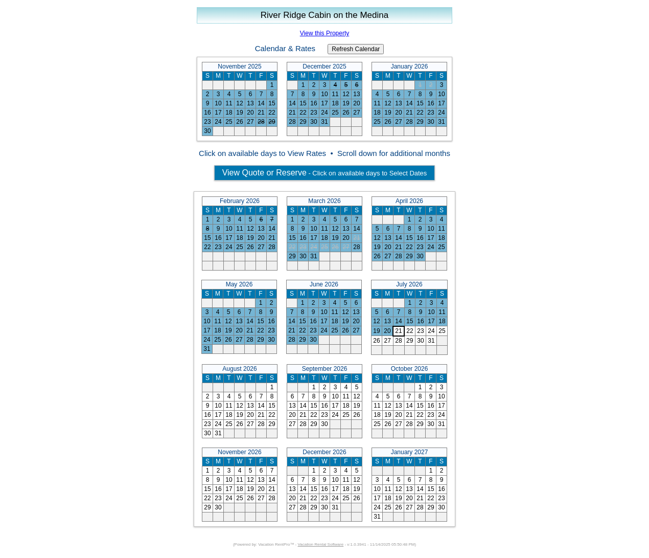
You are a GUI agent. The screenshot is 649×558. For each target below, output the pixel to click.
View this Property (325, 33)
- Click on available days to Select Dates (324, 172)
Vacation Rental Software (321, 544)
